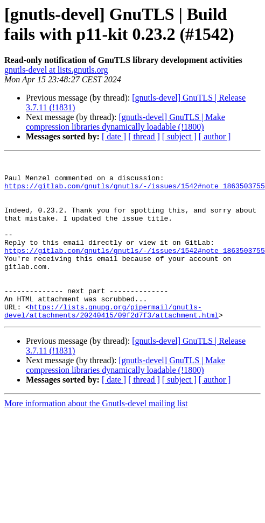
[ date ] (114, 136)
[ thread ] (144, 136)
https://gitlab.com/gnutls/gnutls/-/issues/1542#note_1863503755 (134, 192)
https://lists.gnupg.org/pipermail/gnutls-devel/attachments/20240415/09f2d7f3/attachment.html (111, 342)
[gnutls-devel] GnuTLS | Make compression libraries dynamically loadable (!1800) (125, 121)
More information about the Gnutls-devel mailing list (95, 435)
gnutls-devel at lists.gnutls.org (56, 69)
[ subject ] (179, 136)
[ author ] (215, 136)
